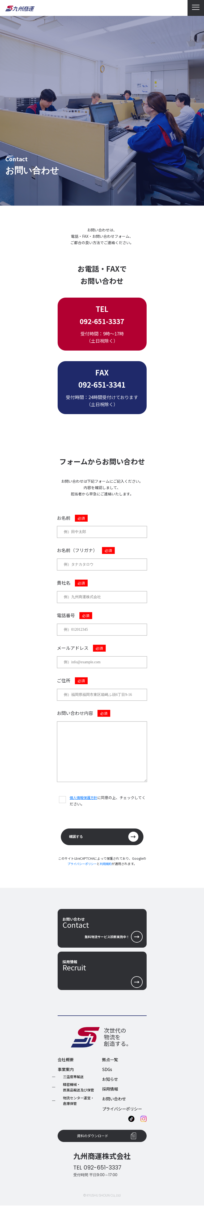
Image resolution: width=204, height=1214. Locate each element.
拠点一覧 (110, 1065)
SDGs (107, 1075)
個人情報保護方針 (84, 797)
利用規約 (107, 865)
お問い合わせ (115, 1104)
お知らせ (110, 1085)
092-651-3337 (102, 321)
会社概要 (66, 1065)
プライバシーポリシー (81, 865)
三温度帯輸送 (74, 1083)
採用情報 (110, 1095)
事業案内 (66, 1075)
